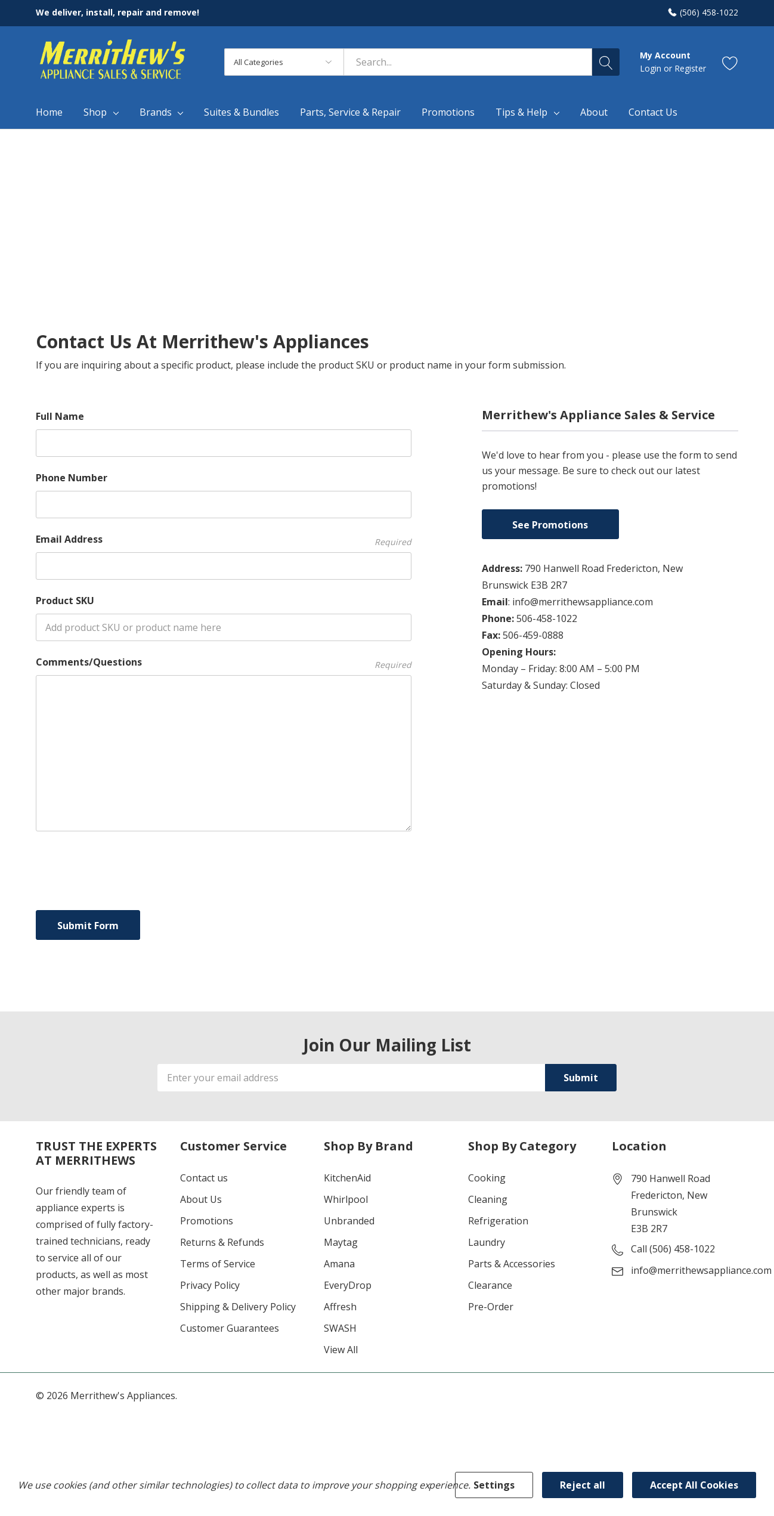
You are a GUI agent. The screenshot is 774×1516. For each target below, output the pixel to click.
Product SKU (65, 600)
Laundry (486, 1242)
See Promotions (550, 524)
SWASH (340, 1328)
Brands (156, 112)
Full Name (60, 416)
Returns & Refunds (222, 1242)
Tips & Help (521, 112)
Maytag (341, 1242)
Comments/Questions (223, 662)
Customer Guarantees (229, 1328)
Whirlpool (346, 1199)
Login (652, 68)
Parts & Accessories (511, 1263)
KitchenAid (347, 1177)
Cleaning (487, 1199)
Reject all (582, 1485)
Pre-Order (490, 1306)
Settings (494, 1485)
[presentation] (126, 868)
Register (690, 68)
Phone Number (71, 477)
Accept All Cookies (694, 1485)
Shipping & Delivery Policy (238, 1306)
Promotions (206, 1220)
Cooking (487, 1177)
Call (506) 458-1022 (673, 1248)
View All (341, 1349)
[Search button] (606, 62)
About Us (201, 1199)
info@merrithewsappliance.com (701, 1270)
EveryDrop (347, 1285)
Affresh (340, 1306)
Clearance (490, 1285)
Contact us (204, 1177)
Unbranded (349, 1220)
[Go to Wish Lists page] (730, 62)
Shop (95, 112)
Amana (339, 1263)
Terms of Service (217, 1263)
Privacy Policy (210, 1285)
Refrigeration (498, 1220)
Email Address (223, 539)
